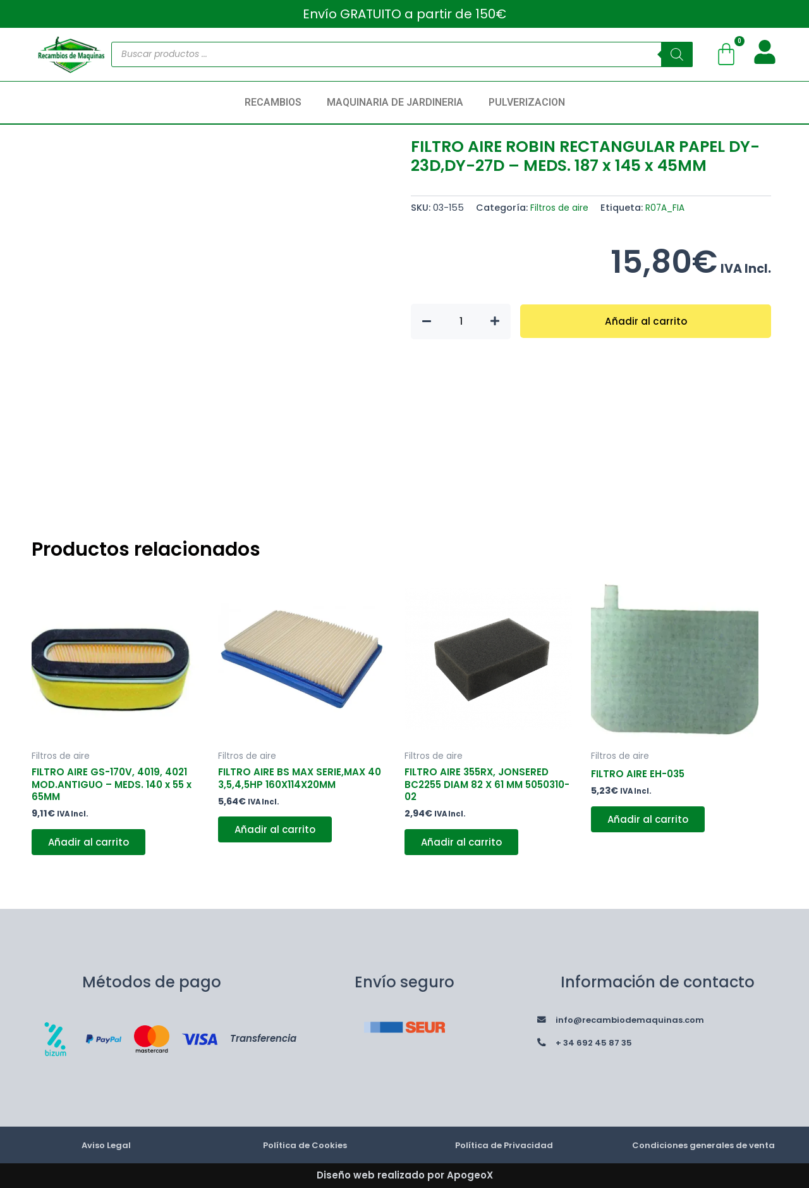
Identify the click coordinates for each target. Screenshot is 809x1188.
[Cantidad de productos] (460, 321)
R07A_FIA (669, 207)
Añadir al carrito (645, 321)
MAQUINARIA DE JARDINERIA (395, 102)
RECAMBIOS (273, 102)
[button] (276, 102)
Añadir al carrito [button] (92, 846)
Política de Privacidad (504, 1144)
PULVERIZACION (527, 102)
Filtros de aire (560, 207)
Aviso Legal (106, 1144)
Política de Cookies (305, 1144)
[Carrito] (726, 54)
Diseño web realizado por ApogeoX (405, 1175)
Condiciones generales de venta (703, 1144)
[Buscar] (677, 54)
